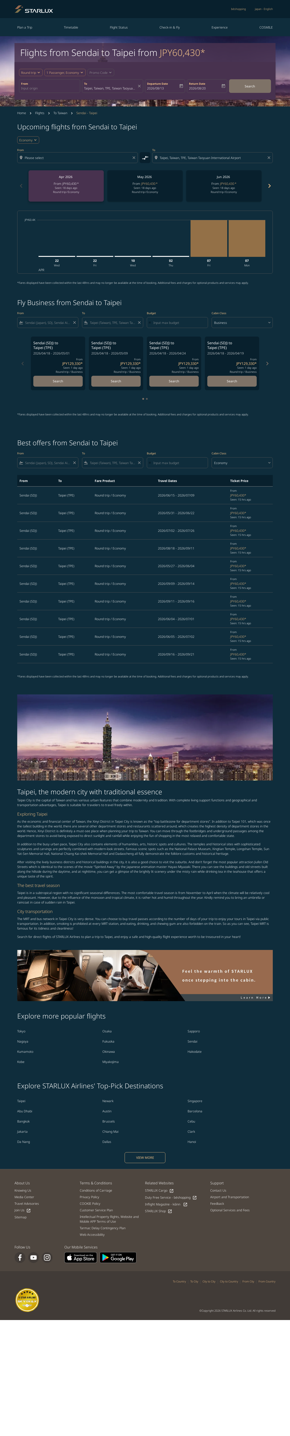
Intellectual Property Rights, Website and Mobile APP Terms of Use (109, 1219)
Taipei (21, 1101)
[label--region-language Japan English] (264, 9)
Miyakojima (110, 1062)
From (24, 84)
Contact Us (218, 1190)
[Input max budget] (178, 322)
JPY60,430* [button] (182, 52)
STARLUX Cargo (159, 1190)
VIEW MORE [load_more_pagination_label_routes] (145, 1157)
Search (250, 86)
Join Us (22, 1210)
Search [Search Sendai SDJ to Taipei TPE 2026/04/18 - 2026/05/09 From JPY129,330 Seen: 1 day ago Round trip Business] (116, 381)
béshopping (238, 9)
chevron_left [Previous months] (20, 186)
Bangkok (23, 1121)
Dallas (106, 1142)
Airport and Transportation (229, 1197)
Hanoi (192, 1142)
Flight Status (119, 27)
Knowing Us (22, 1190)
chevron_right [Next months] (269, 186)
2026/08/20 (197, 88)
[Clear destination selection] (270, 157)
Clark (191, 1131)
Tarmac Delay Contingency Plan (103, 1228)
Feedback (217, 1203)
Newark (108, 1101)
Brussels (108, 1121)
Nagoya (22, 1041)
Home (21, 113)
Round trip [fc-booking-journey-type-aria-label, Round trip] (28, 72)
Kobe (20, 1062)
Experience (220, 27)
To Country (179, 1281)
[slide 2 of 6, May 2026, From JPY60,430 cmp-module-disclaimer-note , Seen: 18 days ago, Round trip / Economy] (145, 186)
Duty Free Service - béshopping (171, 1197)
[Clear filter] (74, 322)
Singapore (195, 1101)
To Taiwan (60, 113)
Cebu (191, 1121)
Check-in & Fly (170, 27)
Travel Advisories (26, 1203)
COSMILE (266, 27)
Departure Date (157, 84)
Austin (106, 1111)
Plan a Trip (24, 27)
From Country (267, 1281)
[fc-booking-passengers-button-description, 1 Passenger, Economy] (62, 72)
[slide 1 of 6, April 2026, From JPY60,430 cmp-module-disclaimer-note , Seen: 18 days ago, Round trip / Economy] (66, 186)
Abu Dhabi (24, 1111)
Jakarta (22, 1131)
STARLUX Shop (158, 1211)
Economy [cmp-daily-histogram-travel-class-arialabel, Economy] (26, 140)
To (85, 84)
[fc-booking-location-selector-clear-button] (140, 86)
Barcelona (195, 1111)
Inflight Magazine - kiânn (166, 1204)
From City (248, 1281)
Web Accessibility (92, 1234)
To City (194, 1281)
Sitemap (20, 1217)
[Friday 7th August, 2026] (209, 238)
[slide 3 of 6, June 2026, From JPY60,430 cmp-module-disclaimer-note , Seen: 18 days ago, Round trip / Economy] (223, 186)
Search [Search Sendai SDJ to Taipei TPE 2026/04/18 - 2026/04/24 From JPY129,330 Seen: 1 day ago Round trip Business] (174, 381)
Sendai (192, 1041)
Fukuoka (108, 1041)
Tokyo (21, 1031)
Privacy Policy (89, 1197)
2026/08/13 (155, 88)
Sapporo (194, 1031)
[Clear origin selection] (135, 157)
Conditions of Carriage (96, 1190)
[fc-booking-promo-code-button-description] (98, 72)
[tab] (143, 399)
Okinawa (108, 1051)
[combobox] (49, 88)
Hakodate (195, 1051)
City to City (209, 1281)
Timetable (71, 27)
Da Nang (23, 1142)
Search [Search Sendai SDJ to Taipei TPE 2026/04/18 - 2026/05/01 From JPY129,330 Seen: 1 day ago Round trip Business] (58, 381)
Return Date (197, 84)
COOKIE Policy (90, 1203)
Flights (39, 113)
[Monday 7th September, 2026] (247, 238)
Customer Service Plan (96, 1210)
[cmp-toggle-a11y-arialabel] (145, 157)
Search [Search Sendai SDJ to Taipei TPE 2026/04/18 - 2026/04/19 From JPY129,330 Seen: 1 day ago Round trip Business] (232, 381)
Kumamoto (25, 1051)
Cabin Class (219, 313)
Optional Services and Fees (230, 1210)
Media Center (24, 1197)
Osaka (107, 1031)
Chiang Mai (110, 1131)
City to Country (229, 1281)
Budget (151, 313)
